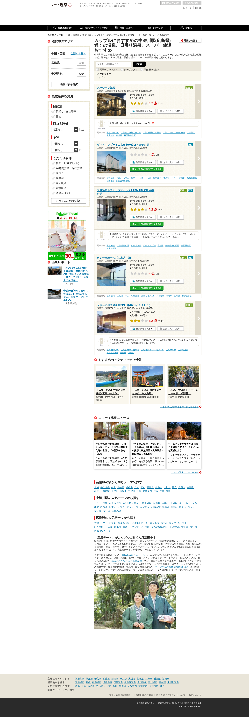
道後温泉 (142, 682)
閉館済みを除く (152, 69)
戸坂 (156, 491)
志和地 (158, 487)
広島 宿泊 (111, 178)
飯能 (115, 686)
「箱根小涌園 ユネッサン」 (133, 555)
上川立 (167, 487)
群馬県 (114, 678)
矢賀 (162, 491)
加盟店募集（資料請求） (121, 695)
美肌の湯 (116, 511)
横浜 (77, 686)
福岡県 (165, 678)
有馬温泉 (96, 682)
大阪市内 (132, 686)
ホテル (112, 503)
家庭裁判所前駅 (123, 181)
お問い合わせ (195, 695)
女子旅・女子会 (102, 511)
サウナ (97, 503)
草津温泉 (79, 682)
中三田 (190, 487)
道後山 (129, 487)
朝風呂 (174, 507)
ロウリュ (192, 507)
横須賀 (91, 686)
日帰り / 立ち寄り (66, 111)
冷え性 (182, 507)
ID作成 (198, 8)
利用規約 (188, 703)
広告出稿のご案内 (144, 695)
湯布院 (162, 682)
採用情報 (197, 703)
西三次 (150, 487)
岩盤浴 (165, 507)
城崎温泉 (107, 682)
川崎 (83, 686)
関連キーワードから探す (61, 690)
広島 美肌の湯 (123, 245)
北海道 (140, 678)
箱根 (88, 682)
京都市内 (143, 686)
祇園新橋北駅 (130, 135)
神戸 (162, 686)
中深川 (123, 491)
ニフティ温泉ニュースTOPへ (185, 472)
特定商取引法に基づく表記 (170, 703)
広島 (168, 491)
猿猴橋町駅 (192, 178)
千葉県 (97, 678)
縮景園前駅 (186, 245)
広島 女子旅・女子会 (152, 132)
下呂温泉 (118, 682)
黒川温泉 (152, 682)
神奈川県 (79, 678)
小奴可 (120, 487)
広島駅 (182, 178)
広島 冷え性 (136, 245)
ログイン (187, 8)
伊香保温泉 (130, 682)
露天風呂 (146, 503)
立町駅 (177, 296)
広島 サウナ (171, 350)
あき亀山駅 (183, 350)
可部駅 (123, 352)
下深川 (131, 491)
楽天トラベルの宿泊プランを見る (147, 169)
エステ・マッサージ (128, 507)
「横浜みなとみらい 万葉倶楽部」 (126, 561)
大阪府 (131, 678)
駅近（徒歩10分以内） (129, 503)
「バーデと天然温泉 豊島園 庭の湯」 (171, 567)
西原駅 (119, 135)
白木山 (97, 491)
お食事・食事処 (161, 503)
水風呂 (174, 503)
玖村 (139, 491)
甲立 (174, 487)
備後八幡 (105, 487)
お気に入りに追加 (171, 111)
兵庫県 (106, 678)
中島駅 (131, 352)
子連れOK (155, 507)
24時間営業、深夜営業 (69, 168)
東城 (96, 487)
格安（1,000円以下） (105, 507)
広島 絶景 (135, 296)
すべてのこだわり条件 (69, 200)
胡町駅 (169, 296)
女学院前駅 (187, 296)
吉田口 (181, 487)
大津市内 (153, 686)
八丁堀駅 (160, 296)
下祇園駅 (191, 132)
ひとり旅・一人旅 (188, 503)
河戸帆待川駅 (112, 352)
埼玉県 (89, 678)
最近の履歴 (192, 3)
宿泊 (105, 503)
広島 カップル (113, 132)
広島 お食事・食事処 (130, 350)
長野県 (148, 678)
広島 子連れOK (147, 296)
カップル (144, 507)
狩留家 (106, 491)
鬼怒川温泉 (173, 682)
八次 (136, 487)
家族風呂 (61, 188)
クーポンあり (131, 69)
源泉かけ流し (63, 193)
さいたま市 (105, 686)
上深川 (114, 491)
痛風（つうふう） (103, 530)
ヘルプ (182, 695)
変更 (81, 63)
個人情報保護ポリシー (146, 703)
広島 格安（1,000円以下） (152, 350)
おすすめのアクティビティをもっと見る (179, 406)
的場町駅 (110, 181)
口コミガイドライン (165, 695)
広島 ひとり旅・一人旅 (131, 132)
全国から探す (78, 53)
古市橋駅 (110, 135)
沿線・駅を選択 (69, 84)
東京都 (123, 678)
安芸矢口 (147, 491)
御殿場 (122, 686)
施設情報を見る (143, 111)
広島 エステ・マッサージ (174, 132)
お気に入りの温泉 (170, 3)
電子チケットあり (109, 69)
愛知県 (157, 678)
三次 (143, 487)
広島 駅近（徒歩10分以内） (165, 178)
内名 (113, 487)
